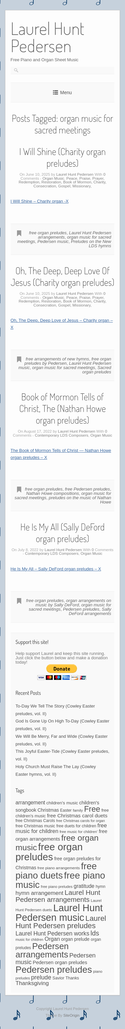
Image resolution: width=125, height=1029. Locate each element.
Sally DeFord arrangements (90, 611)
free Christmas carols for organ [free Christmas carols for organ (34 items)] (80, 821)
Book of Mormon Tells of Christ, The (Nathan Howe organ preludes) (62, 408)
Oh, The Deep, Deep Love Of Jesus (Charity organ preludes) (62, 276)
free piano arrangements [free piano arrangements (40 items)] (58, 868)
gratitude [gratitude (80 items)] (84, 886)
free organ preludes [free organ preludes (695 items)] (49, 851)
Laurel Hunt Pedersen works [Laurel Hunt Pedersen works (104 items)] (52, 933)
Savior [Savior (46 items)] (58, 978)
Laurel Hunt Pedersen (75, 174)
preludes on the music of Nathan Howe (80, 500)
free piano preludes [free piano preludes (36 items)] (57, 887)
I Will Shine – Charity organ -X (40, 201)
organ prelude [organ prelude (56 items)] (75, 939)
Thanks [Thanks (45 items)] (72, 978)
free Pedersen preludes (87, 489)
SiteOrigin (71, 1015)
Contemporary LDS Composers (61, 435)
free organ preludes (48, 232)
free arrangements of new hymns (57, 358)
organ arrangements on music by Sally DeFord (73, 602)
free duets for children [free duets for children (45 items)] (76, 826)
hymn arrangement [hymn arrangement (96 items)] (40, 893)
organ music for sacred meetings (63, 367)
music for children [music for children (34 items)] (30, 939)
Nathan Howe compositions (52, 493)
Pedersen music (52, 241)
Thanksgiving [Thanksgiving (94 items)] (32, 983)
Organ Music (53, 178)
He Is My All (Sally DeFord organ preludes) (62, 532)
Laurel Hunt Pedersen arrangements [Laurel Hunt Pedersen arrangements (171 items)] (58, 896)
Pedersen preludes (81, 609)
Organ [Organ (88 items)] (52, 939)
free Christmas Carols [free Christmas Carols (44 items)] (35, 820)
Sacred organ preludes (96, 369)
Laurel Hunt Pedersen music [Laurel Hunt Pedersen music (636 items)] (59, 913)
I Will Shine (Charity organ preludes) (62, 157)
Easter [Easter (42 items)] (66, 810)
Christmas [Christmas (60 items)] (48, 810)
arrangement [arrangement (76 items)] (30, 802)
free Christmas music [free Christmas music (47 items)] (35, 826)
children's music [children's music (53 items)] (62, 802)
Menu (66, 92)
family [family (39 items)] (78, 810)
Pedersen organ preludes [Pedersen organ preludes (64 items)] (60, 962)
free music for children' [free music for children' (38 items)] (79, 832)
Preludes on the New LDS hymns (91, 243)
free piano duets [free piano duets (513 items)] (56, 870)
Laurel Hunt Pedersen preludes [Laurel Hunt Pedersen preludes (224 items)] (61, 922)
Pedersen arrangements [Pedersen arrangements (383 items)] (42, 950)
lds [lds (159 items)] (95, 933)
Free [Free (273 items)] (92, 809)
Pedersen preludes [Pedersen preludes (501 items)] (54, 969)
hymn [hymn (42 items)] (100, 886)
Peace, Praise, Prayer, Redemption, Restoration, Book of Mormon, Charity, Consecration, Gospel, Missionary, (62, 182)
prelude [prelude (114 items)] (41, 977)
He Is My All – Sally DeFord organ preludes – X (56, 568)
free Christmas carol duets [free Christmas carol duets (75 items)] (77, 815)
